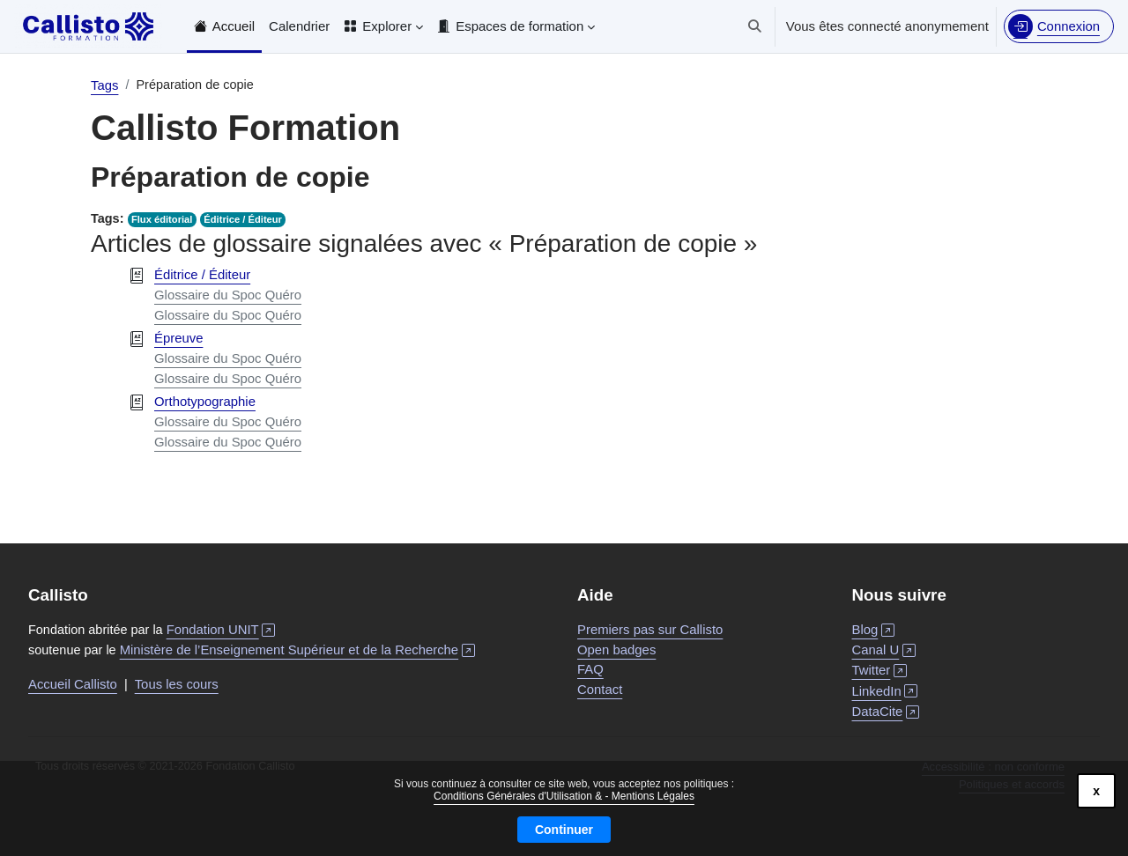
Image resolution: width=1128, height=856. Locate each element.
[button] (754, 26)
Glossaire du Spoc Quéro (228, 294)
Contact (600, 687)
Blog (873, 628)
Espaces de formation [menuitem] (519, 25)
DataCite (886, 710)
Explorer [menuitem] (387, 25)
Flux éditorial (164, 220)
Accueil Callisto (73, 683)
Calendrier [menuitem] (299, 25)
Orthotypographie (205, 401)
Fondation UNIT (227, 628)
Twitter (880, 669)
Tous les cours (178, 683)
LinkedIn (885, 690)
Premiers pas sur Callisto (650, 628)
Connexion (1068, 25)
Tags (105, 84)
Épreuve (179, 337)
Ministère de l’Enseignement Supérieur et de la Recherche (302, 648)
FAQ (590, 667)
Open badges (617, 647)
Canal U (884, 648)
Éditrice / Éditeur (245, 220)
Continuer (564, 830)
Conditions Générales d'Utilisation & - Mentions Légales (564, 796)
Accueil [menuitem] (233, 25)
